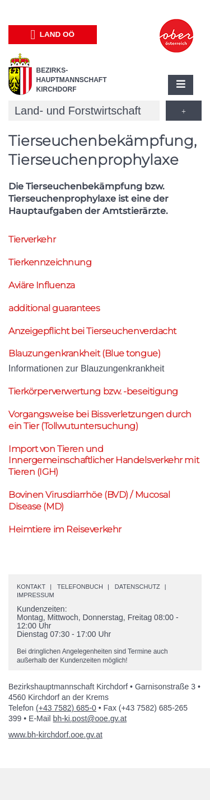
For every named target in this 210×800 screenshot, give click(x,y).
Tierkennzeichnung (49, 262)
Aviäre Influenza (41, 285)
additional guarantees (54, 308)
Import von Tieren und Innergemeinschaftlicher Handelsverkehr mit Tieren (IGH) (103, 461)
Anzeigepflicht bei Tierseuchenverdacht (92, 331)
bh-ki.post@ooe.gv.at (90, 718)
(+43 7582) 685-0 (66, 707)
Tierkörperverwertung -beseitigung (93, 391)
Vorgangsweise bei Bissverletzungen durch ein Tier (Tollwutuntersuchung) (100, 420)
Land (52, 34)
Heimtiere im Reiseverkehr (65, 529)
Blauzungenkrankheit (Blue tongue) (84, 353)
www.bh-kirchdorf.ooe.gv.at (55, 734)
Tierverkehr (31, 239)
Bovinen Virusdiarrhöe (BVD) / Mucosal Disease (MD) (89, 500)
